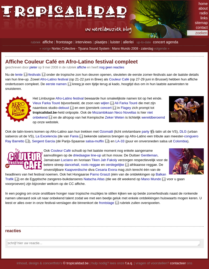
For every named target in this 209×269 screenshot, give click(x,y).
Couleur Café (119, 79)
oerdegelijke (115, 165)
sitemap (201, 23)
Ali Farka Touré (126, 103)
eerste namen (56, 84)
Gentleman (149, 155)
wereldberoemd (153, 117)
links (204, 18)
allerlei (128, 42)
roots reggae (90, 165)
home (203, 4)
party (145, 131)
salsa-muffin (95, 141)
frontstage (64, 42)
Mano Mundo (151, 179)
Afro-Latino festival (54, 79)
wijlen (105, 103)
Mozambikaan (102, 112)
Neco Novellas (125, 112)
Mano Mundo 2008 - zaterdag (132, 48)
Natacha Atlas (94, 179)
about (203, 8)
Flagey (126, 108)
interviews (84, 42)
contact (202, 27)
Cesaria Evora (106, 170)
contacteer (178, 263)
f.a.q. (129, 263)
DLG (183, 131)
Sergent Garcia (43, 141)
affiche (48, 42)
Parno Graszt (100, 174)
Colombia (180, 141)
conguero (191, 136)
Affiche (81, 67)
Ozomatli (106, 131)
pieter (33, 67)
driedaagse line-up (87, 155)
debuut (64, 108)
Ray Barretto (14, 141)
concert (106, 108)
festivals (34, 75)
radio (204, 13)
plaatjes (101, 42)
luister (115, 42)
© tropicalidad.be (76, 263)
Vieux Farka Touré (46, 103)
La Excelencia (46, 136)
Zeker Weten (114, 117)
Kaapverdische (76, 170)
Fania (74, 136)
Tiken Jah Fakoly (104, 160)
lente (18, 75)
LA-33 (120, 141)
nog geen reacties (111, 67)
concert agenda (165, 42)
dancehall (72, 165)
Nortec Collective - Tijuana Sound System (80, 48)
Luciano (67, 160)
